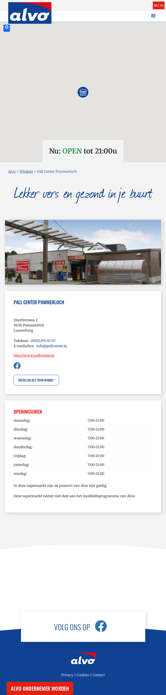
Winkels (26, 171)
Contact (99, 675)
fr (161, 5)
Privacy (67, 675)
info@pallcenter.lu (51, 346)
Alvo (12, 171)
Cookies (83, 675)
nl (156, 5)
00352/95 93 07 (43, 341)
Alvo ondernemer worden (40, 688)
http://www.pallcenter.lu (34, 355)
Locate (6, 28)
